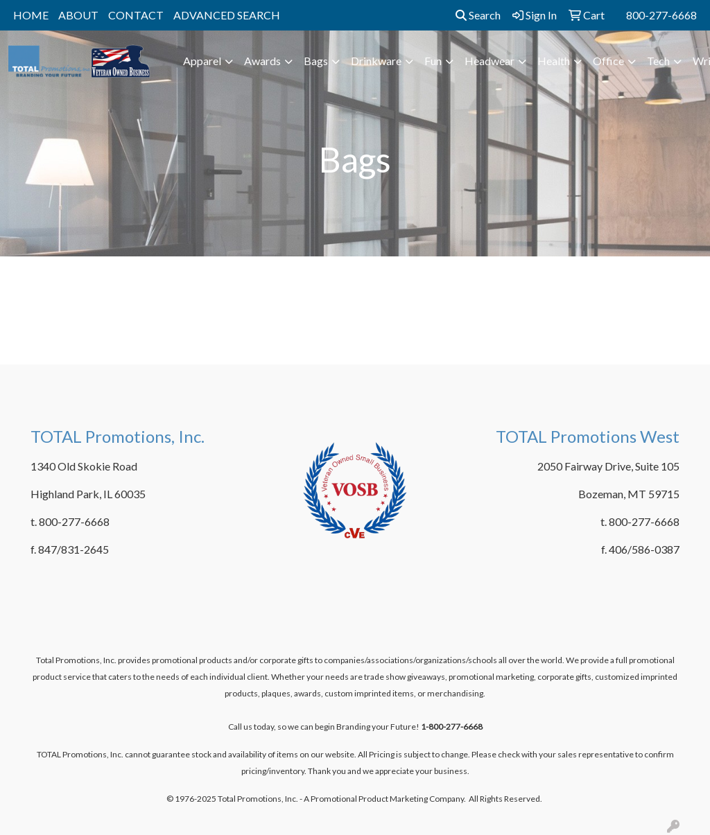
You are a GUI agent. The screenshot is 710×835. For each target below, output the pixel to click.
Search (478, 14)
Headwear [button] (489, 60)
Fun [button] (433, 60)
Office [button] (608, 60)
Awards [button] (262, 60)
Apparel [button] (202, 60)
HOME (31, 14)
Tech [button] (658, 60)
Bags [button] (316, 60)
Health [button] (553, 60)
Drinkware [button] (376, 60)
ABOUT (78, 14)
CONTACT (136, 14)
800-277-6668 (661, 14)
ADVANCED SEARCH (226, 14)
